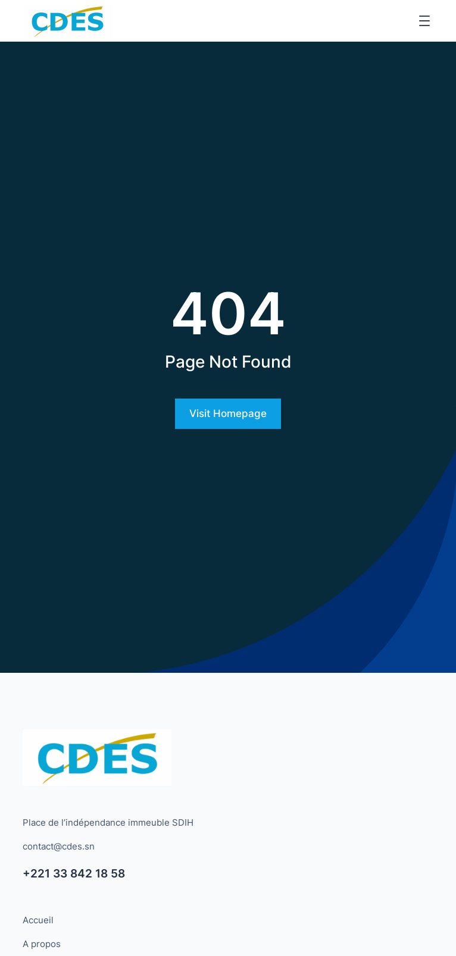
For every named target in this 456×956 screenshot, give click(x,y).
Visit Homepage (228, 413)
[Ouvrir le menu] (424, 21)
